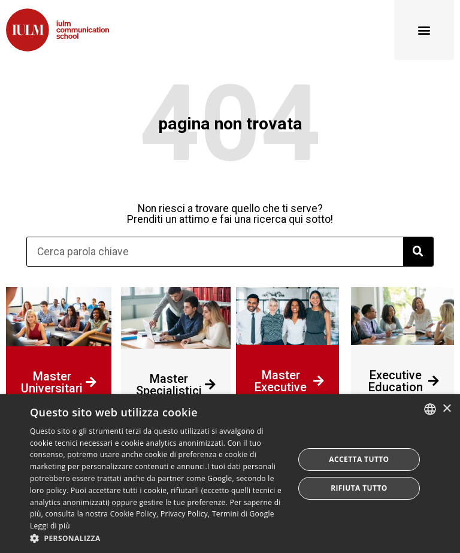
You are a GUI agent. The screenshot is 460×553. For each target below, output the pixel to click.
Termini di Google (243, 514)
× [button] (446, 408)
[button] (424, 30)
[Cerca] (418, 251)
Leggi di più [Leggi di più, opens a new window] (50, 526)
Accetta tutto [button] (359, 459)
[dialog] (230, 473)
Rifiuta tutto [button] (359, 488)
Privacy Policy (184, 514)
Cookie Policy (133, 514)
